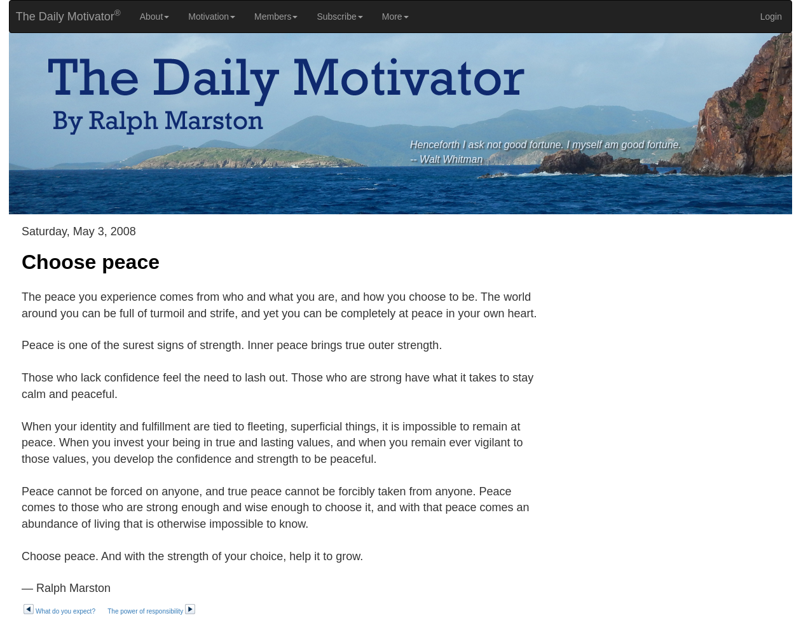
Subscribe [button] (339, 16)
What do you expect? (59, 611)
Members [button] (276, 16)
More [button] (395, 16)
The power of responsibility (151, 611)
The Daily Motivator (65, 15)
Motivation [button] (211, 16)
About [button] (155, 16)
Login (771, 16)
